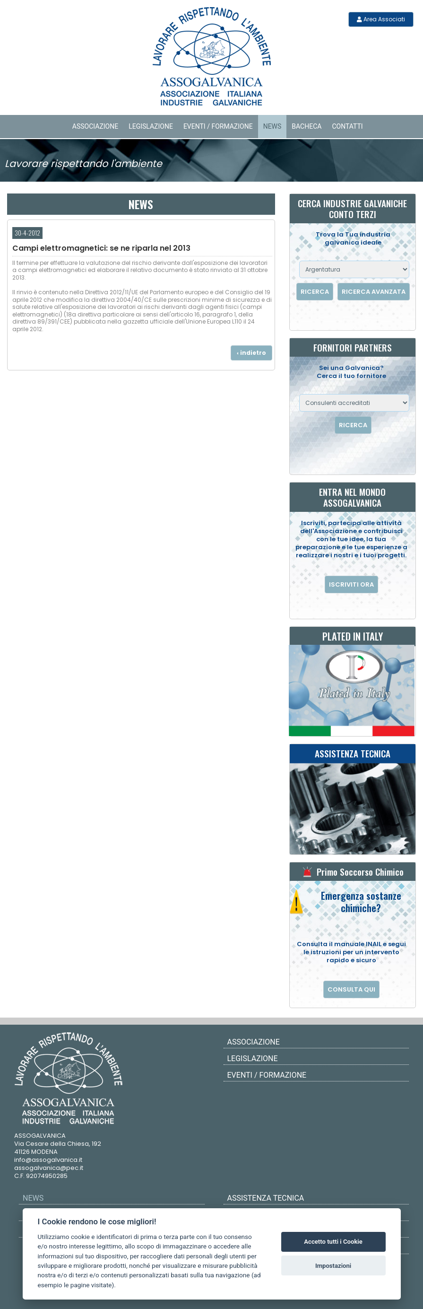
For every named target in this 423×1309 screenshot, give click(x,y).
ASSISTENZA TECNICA (265, 1198)
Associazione (95, 126)
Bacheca (306, 126)
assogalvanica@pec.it (48, 1167)
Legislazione (151, 126)
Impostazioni (333, 1265)
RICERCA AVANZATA (374, 291)
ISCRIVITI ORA (351, 584)
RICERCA (315, 291)
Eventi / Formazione (218, 126)
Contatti (347, 126)
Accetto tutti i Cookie (333, 1241)
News (272, 126)
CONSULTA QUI (351, 989)
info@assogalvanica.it (48, 1159)
